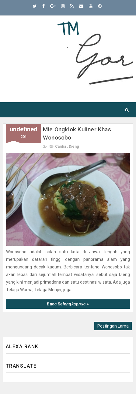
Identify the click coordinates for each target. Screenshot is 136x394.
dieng (74, 146)
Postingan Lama (113, 326)
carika (60, 146)
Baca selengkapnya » (68, 303)
